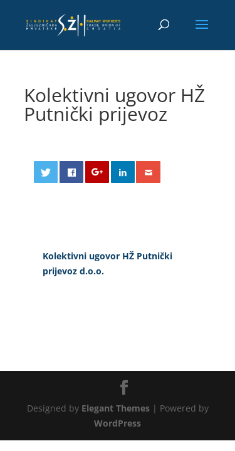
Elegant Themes (115, 408)
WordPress (117, 423)
